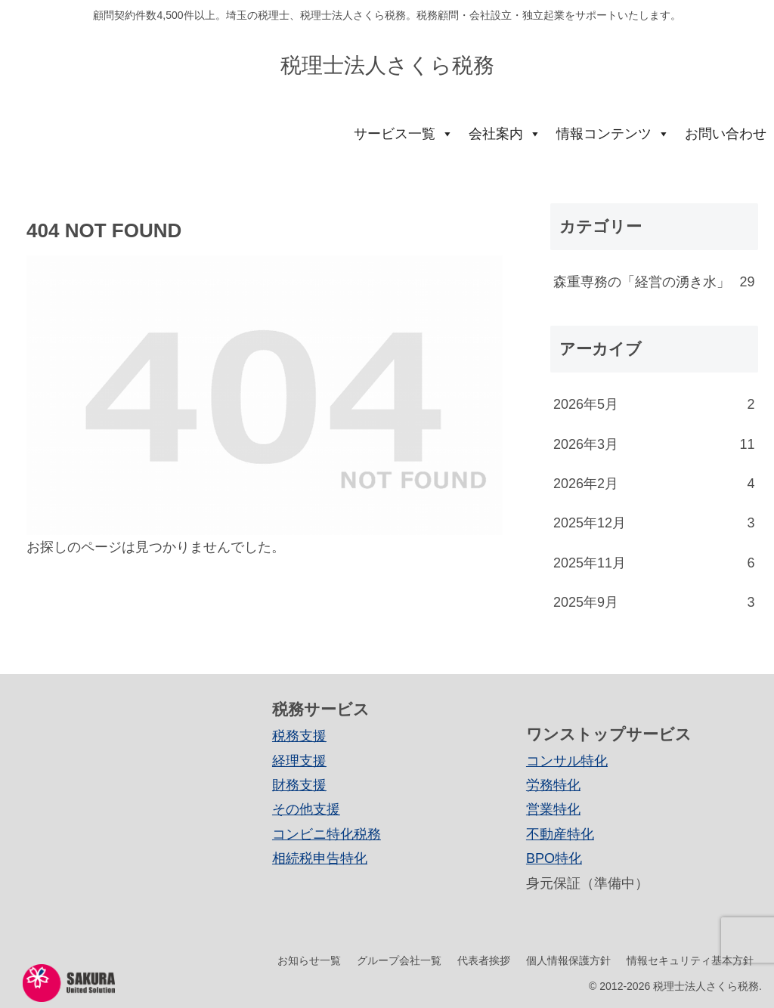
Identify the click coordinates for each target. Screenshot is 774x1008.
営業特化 (553, 809)
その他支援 (306, 809)
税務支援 (299, 736)
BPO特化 (554, 858)
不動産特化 (560, 834)
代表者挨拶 (483, 960)
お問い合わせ (725, 133)
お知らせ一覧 (309, 960)
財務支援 (299, 785)
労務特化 (553, 785)
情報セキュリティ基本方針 (690, 960)
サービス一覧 (404, 133)
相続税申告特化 (319, 858)
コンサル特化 (567, 760)
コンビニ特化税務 (326, 834)
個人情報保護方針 (568, 960)
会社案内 (505, 133)
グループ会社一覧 (399, 960)
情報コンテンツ (613, 133)
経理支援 (299, 760)
